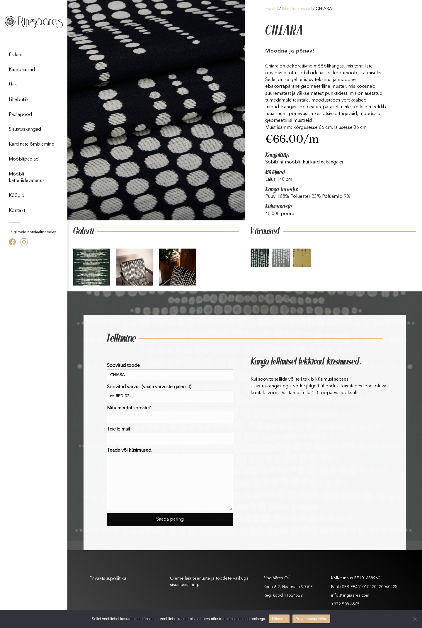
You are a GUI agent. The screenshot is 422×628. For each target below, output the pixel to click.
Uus (13, 84)
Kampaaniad (22, 69)
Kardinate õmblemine (31, 144)
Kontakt (17, 210)
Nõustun (279, 619)
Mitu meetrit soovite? (170, 414)
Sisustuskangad (25, 129)
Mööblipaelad (24, 159)
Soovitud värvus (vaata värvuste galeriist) (170, 393)
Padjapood (20, 114)
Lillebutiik (19, 99)
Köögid (16, 195)
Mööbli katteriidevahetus (27, 177)
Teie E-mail (170, 435)
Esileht (16, 55)
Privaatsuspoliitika (107, 578)
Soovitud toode (170, 372)
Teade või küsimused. (170, 479)
